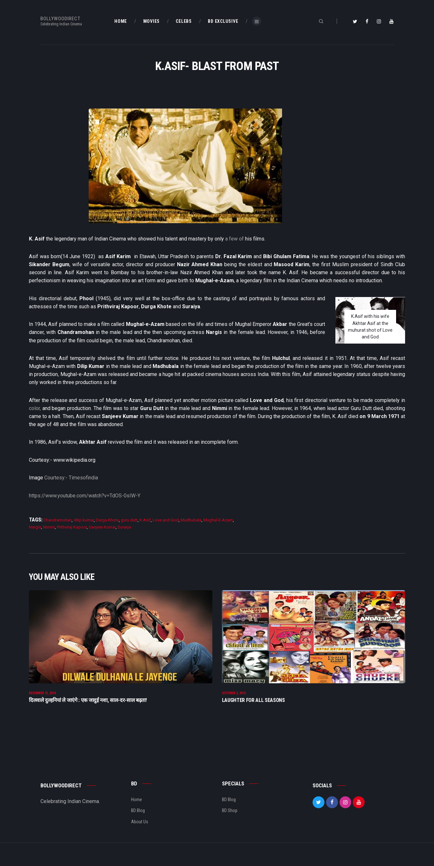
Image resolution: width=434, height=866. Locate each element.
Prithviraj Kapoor (72, 527)
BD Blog (138, 821)
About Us (139, 832)
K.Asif (145, 520)
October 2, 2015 (234, 703)
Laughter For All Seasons (253, 710)
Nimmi (49, 527)
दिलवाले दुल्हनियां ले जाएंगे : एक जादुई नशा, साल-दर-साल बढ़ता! (88, 710)
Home (136, 810)
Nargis (35, 527)
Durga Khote (107, 520)
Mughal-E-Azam (218, 520)
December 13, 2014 (42, 703)
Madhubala (191, 520)
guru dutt (129, 520)
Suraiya (124, 527)
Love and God (166, 520)
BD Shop (229, 821)
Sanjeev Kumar (102, 527)
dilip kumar (84, 520)
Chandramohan (57, 520)
